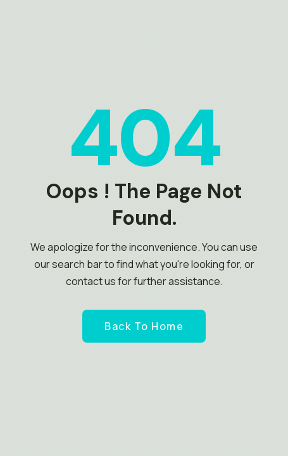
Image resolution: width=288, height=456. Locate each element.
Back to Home (144, 326)
